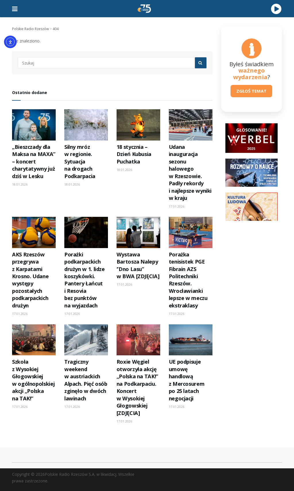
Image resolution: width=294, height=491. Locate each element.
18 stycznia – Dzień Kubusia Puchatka (134, 154)
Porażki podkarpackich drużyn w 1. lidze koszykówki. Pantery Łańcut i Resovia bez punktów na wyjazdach (84, 280)
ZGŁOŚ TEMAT (251, 91)
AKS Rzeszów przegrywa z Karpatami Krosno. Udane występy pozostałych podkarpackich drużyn (30, 280)
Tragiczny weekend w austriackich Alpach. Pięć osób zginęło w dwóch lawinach (85, 380)
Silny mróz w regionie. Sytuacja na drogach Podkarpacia (79, 161)
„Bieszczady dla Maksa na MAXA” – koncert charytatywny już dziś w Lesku (33, 161)
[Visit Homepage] (144, 8)
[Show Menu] (15, 8)
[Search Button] (201, 63)
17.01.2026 (176, 206)
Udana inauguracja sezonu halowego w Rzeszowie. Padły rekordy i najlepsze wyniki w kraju (190, 172)
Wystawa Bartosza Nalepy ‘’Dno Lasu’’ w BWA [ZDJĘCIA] (138, 265)
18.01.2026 (20, 184)
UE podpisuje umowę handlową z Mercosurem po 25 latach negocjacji (187, 380)
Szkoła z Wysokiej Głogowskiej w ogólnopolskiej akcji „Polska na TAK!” (33, 380)
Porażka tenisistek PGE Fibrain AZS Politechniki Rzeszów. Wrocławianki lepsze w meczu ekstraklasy (188, 280)
